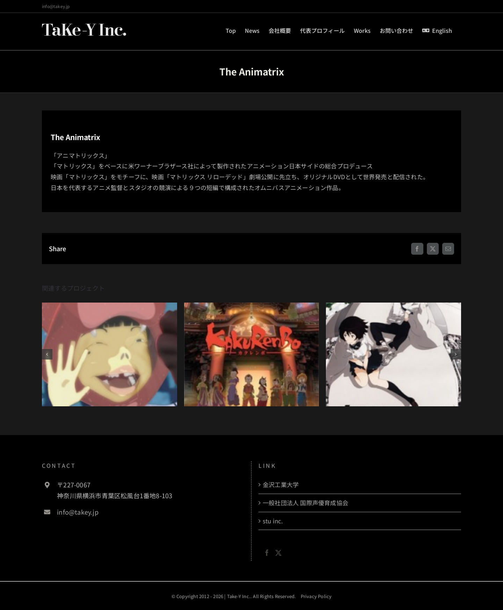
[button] (47, 354)
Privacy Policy (316, 596)
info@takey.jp (56, 6)
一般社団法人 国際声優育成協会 (305, 502)
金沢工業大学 (281, 484)
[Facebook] (267, 553)
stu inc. (273, 520)
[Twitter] (278, 553)
